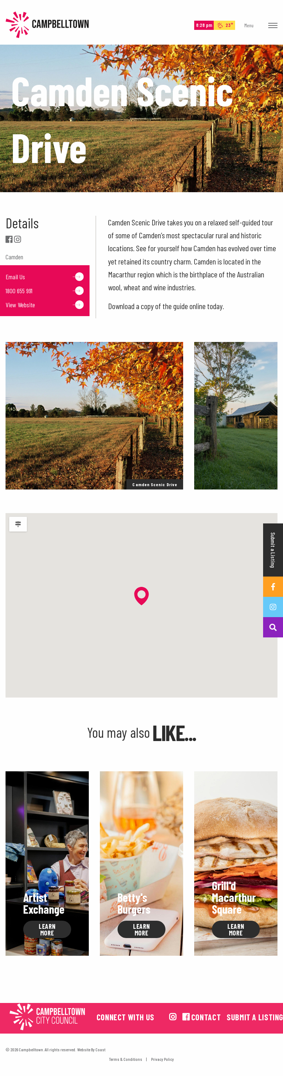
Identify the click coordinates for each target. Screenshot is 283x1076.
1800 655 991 (45, 290)
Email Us (45, 276)
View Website (45, 304)
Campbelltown (47, 25)
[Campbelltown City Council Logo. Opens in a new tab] (47, 1017)
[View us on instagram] (173, 1017)
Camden (14, 257)
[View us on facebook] (186, 1017)
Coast (100, 1049)
